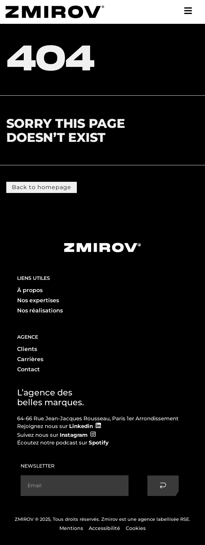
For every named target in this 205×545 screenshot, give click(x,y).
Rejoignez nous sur (55, 426)
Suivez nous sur (52, 435)
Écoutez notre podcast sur (63, 442)
